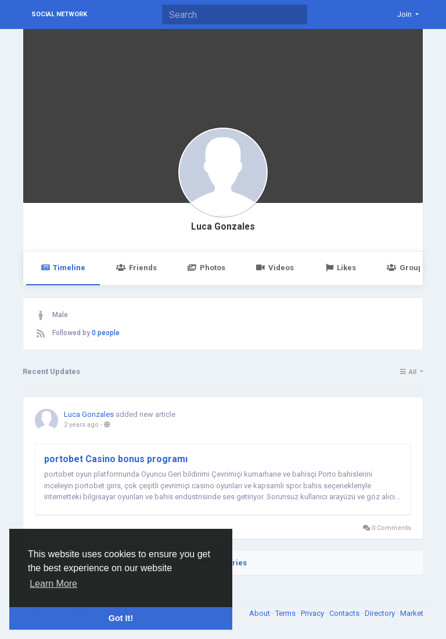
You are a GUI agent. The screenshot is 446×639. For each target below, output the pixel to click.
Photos (206, 267)
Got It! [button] (121, 618)
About (260, 613)
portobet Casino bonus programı (116, 458)
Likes (340, 267)
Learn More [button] (53, 584)
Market (411, 613)
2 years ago (81, 425)
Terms (286, 613)
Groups (406, 267)
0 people (106, 333)
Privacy (313, 613)
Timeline (63, 267)
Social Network (59, 14)
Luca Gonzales (223, 227)
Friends (136, 267)
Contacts (345, 613)
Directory (381, 613)
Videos (275, 267)
